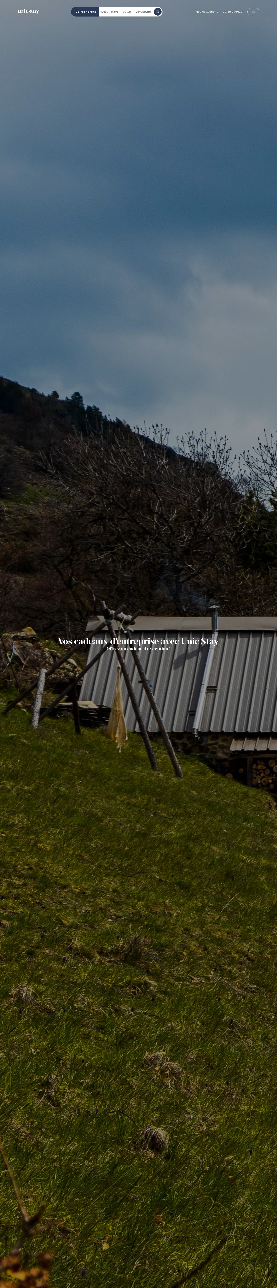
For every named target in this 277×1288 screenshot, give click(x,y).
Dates (127, 11)
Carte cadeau (233, 11)
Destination (109, 11)
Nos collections (207, 11)
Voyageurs (143, 11)
